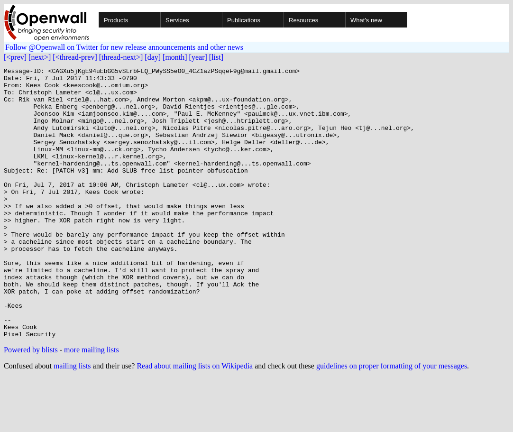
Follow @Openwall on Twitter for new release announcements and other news (124, 47)
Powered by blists (31, 404)
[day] (153, 57)
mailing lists (72, 420)
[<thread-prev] (75, 57)
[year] (198, 57)
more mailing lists (91, 404)
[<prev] (15, 57)
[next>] (39, 57)
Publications (243, 20)
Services (177, 20)
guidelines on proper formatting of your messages (391, 420)
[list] (216, 57)
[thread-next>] (121, 57)
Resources (303, 20)
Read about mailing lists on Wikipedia (195, 420)
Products (116, 20)
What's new (366, 20)
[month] (175, 57)
